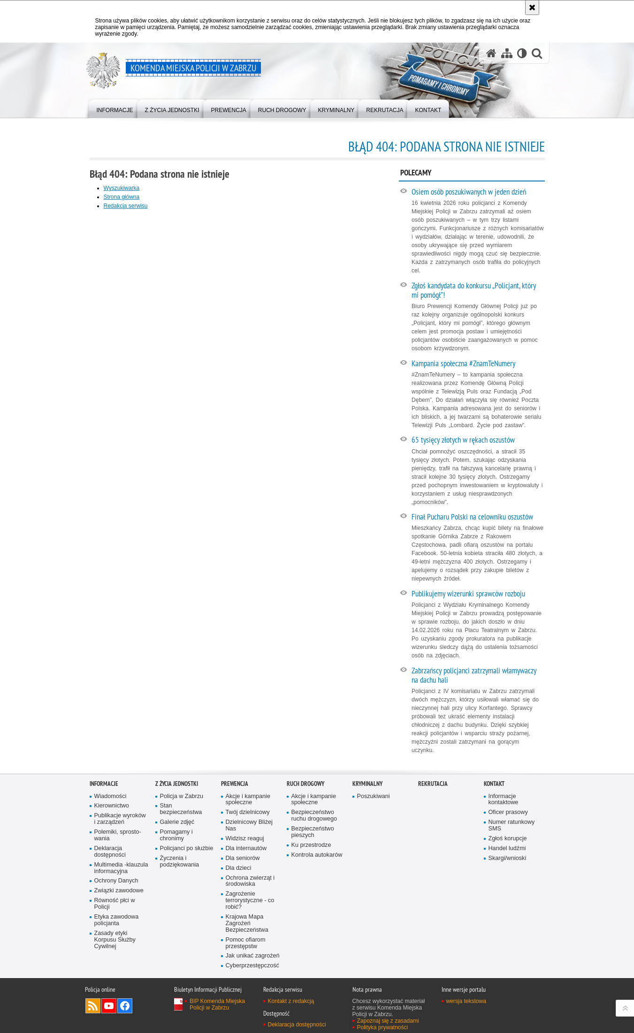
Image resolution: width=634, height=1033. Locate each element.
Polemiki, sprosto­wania (117, 835)
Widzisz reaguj (245, 839)
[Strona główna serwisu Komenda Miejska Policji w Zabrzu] (491, 53)
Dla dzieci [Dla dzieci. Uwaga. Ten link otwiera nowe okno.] (239, 868)
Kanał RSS (92, 1005)
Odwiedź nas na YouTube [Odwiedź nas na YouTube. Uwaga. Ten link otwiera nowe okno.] (108, 1005)
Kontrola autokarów (317, 855)
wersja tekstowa (466, 1001)
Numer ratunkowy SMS (512, 825)
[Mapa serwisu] (506, 53)
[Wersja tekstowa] (522, 53)
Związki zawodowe (119, 891)
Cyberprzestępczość (252, 966)
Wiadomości (110, 796)
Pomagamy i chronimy (176, 835)
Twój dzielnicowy (248, 812)
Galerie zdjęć (177, 822)
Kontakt (494, 784)
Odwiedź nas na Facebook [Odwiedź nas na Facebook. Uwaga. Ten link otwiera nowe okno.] (124, 1005)
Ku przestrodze (311, 845)
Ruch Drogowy (305, 784)
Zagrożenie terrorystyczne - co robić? (250, 900)
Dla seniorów (243, 858)
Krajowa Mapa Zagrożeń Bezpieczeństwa (247, 923)
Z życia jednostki (176, 784)
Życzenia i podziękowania (179, 861)
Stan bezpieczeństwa (181, 809)
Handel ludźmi (507, 848)
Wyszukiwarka (122, 188)
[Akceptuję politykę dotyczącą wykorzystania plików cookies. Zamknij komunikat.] (532, 7)
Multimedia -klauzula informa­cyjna (121, 868)
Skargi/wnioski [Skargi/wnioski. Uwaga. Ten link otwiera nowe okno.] (508, 858)
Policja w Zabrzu (182, 796)
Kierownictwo (111, 806)
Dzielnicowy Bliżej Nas (249, 825)
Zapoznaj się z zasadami (388, 1021)
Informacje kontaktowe (504, 799)
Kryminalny (367, 784)
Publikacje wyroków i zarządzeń (120, 819)
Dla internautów (246, 848)
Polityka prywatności (382, 1027)
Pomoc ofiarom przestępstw (246, 943)
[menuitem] (115, 108)
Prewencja (234, 784)
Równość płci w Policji (114, 903)
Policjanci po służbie (187, 848)
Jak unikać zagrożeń (253, 956)
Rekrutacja (433, 784)
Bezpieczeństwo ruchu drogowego (314, 815)
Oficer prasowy (508, 812)
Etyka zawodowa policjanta (116, 920)
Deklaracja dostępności (110, 851)
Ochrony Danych (116, 881)
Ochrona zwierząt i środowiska (250, 881)
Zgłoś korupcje (508, 839)
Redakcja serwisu (126, 206)
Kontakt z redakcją (291, 1001)
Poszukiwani (373, 796)
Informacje (104, 784)
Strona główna (122, 197)
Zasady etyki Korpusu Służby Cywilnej (115, 940)
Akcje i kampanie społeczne (248, 799)
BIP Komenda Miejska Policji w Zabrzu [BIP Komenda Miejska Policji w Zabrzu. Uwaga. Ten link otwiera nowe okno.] (217, 1004)
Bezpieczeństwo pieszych (312, 832)
